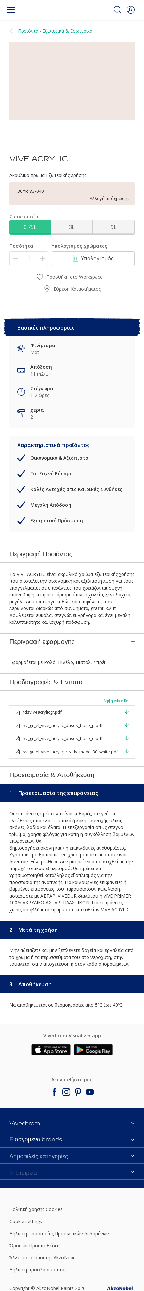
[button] (131, 10)
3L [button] (72, 227)
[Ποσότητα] (28, 258)
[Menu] (11, 10)
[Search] (117, 10)
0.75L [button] (30, 227)
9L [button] (114, 227)
